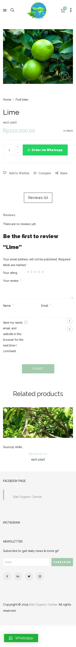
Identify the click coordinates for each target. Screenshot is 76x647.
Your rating (10, 273)
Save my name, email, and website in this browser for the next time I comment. (13, 337)
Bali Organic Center (27, 497)
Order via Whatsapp (47, 150)
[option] (38, 56)
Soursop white (12, 447)
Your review (11, 281)
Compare (45, 173)
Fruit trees (22, 99)
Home (7, 99)
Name (7, 306)
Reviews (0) (38, 197)
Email (45, 306)
